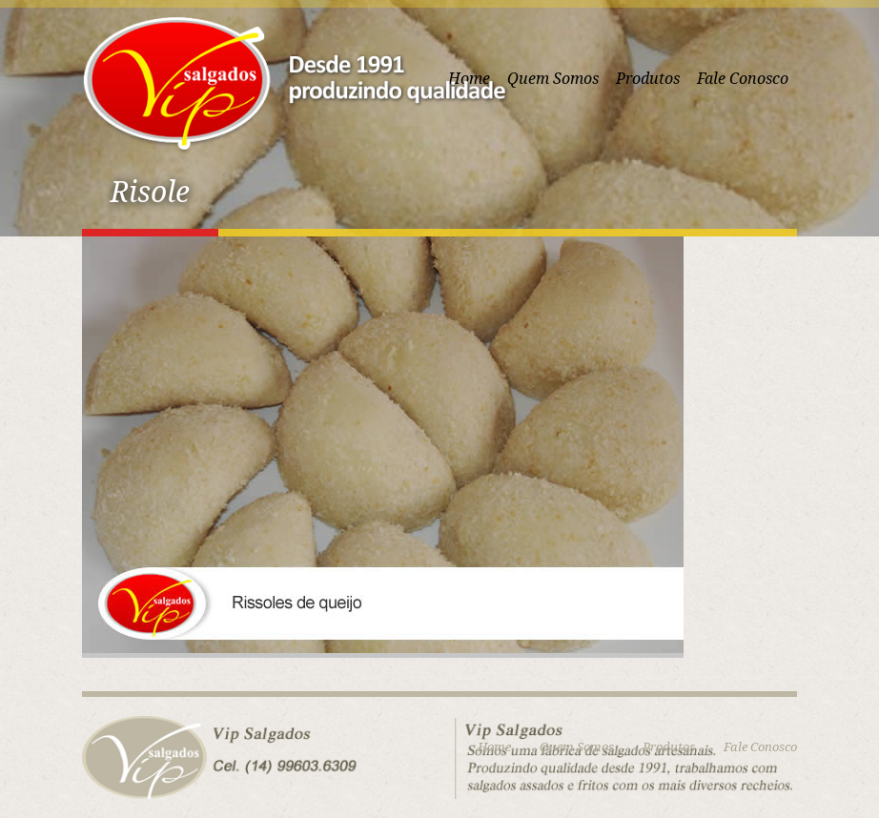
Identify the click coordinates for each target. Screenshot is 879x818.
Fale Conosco (742, 79)
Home (494, 747)
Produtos (648, 79)
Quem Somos (553, 79)
